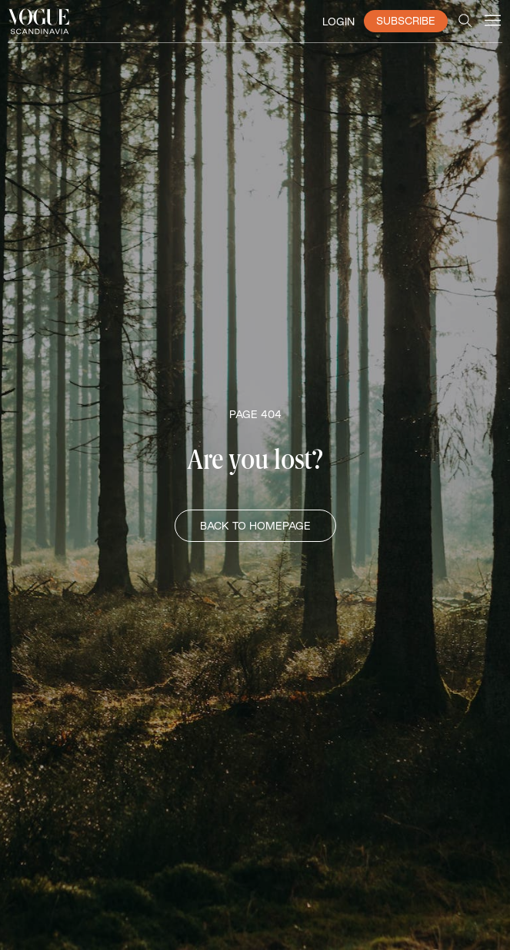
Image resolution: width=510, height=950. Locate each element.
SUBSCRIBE (405, 20)
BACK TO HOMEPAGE (255, 525)
